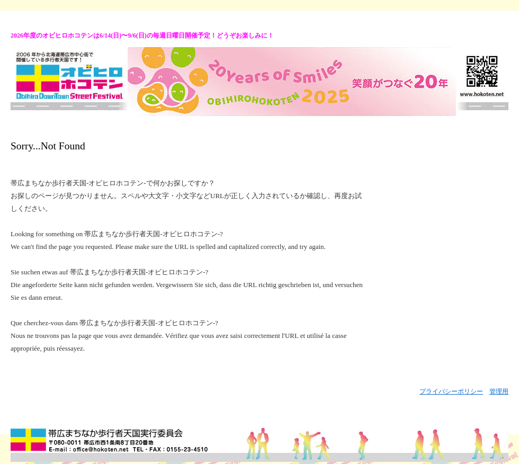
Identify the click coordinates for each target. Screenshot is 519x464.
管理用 (498, 391)
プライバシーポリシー (451, 391)
